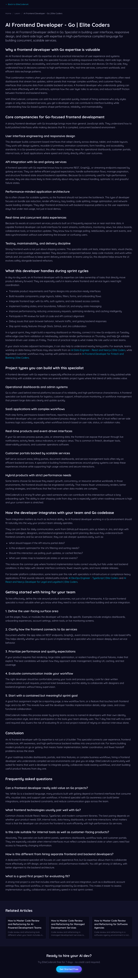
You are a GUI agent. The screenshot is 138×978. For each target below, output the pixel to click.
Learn (17, 13)
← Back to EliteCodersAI (16, 4)
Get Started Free (69, 969)
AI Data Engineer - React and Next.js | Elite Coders (98, 350)
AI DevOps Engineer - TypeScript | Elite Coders (93, 578)
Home (8, 13)
